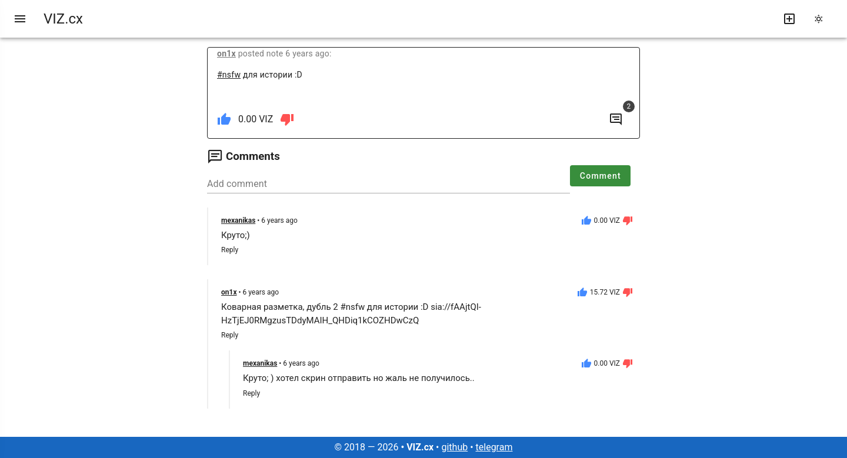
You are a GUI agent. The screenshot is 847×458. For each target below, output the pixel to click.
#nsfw (229, 74)
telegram (494, 447)
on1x (226, 53)
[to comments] (616, 119)
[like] (224, 119)
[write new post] (789, 19)
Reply (229, 250)
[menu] (20, 19)
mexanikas (238, 220)
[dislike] (287, 119)
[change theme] (822, 18)
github (454, 447)
